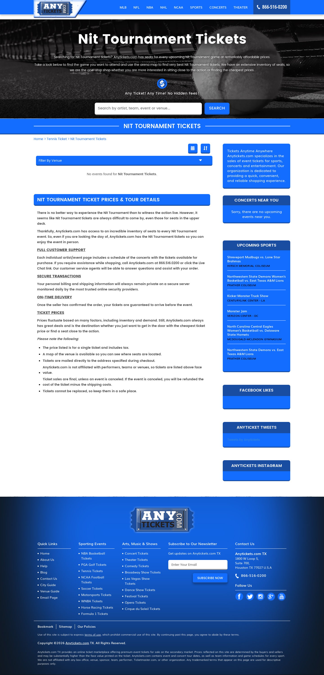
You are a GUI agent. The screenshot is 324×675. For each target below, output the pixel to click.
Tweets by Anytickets (243, 439)
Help (43, 566)
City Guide (48, 584)
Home (45, 553)
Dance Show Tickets (140, 589)
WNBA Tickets (92, 601)
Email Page (49, 597)
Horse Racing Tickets (97, 607)
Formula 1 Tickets (94, 613)
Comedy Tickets (137, 566)
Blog (43, 572)
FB (239, 597)
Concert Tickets (136, 553)
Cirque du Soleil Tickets (142, 608)
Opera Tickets (135, 602)
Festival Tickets (136, 596)
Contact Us (48, 578)
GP (271, 597)
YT (281, 597)
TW (250, 597)
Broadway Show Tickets (143, 572)
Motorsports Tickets (96, 594)
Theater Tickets (136, 559)
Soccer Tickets (92, 588)
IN (260, 597)
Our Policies (87, 626)
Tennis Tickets (92, 571)
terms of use (93, 634)
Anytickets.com (77, 643)
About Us (47, 559)
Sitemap (65, 626)
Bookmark (45, 626)
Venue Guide (49, 591)
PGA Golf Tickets (93, 564)
